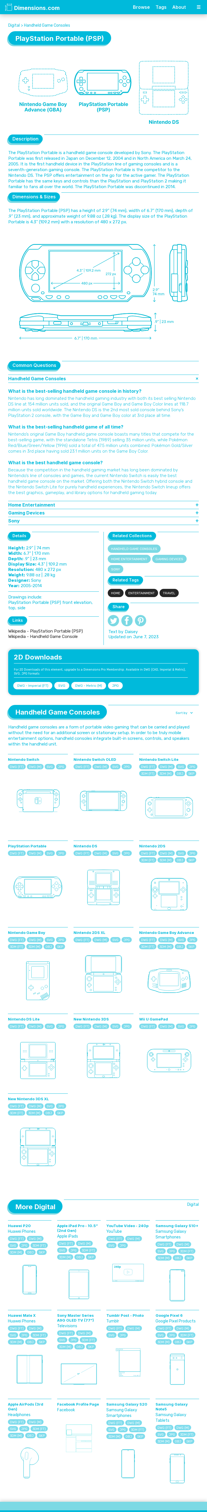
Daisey (131, 631)
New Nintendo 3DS (91, 1019)
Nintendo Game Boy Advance (166, 932)
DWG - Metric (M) (88, 686)
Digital (14, 25)
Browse (141, 7)
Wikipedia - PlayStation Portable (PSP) (45, 631)
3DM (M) (165, 774)
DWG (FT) (17, 767)
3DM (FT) (147, 774)
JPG (115, 686)
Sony (115, 569)
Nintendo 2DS (152, 846)
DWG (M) (35, 767)
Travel (169, 593)
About (179, 7)
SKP (191, 774)
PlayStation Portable (27, 846)
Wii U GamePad (153, 1019)
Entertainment (141, 593)
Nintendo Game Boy (26, 932)
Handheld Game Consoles (47, 25)
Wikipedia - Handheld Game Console (43, 636)
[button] (183, 713)
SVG (61, 686)
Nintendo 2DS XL (89, 932)
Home (115, 593)
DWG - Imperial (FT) (32, 686)
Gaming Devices (169, 559)
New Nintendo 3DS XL (28, 1099)
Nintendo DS (85, 846)
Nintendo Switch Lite (158, 759)
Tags (161, 7)
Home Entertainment (129, 559)
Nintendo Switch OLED (95, 759)
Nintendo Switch (23, 759)
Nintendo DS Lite (24, 1019)
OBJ (180, 774)
